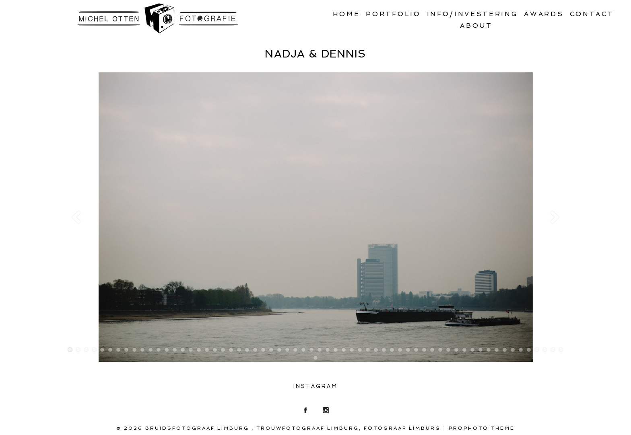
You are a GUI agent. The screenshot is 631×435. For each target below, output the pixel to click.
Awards (543, 14)
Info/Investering (472, 14)
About (476, 25)
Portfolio (393, 14)
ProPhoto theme (482, 428)
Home (346, 14)
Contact (592, 14)
